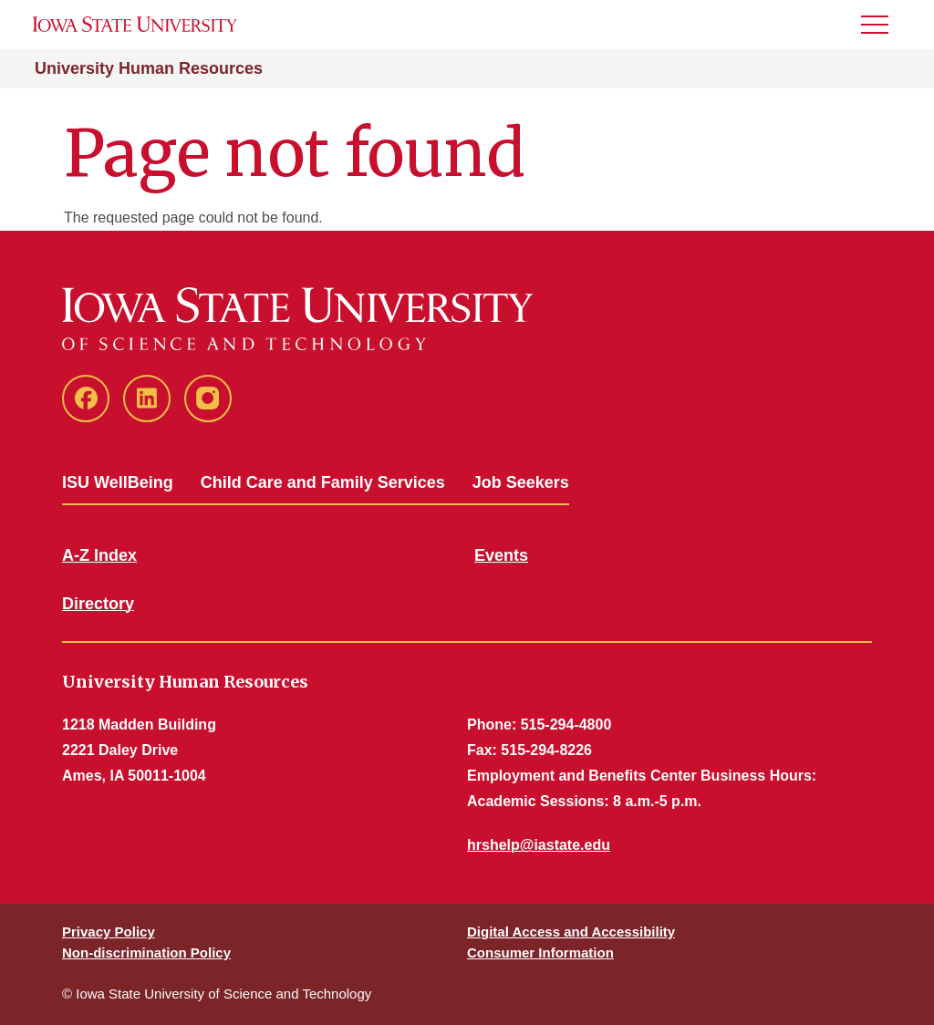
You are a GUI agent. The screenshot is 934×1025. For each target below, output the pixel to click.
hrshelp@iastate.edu (538, 845)
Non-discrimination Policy (146, 952)
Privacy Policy (108, 931)
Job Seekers (520, 482)
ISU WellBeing (117, 482)
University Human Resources (149, 68)
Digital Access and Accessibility (571, 931)
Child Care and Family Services (323, 482)
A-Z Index (99, 555)
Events (501, 555)
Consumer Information (540, 952)
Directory (98, 604)
